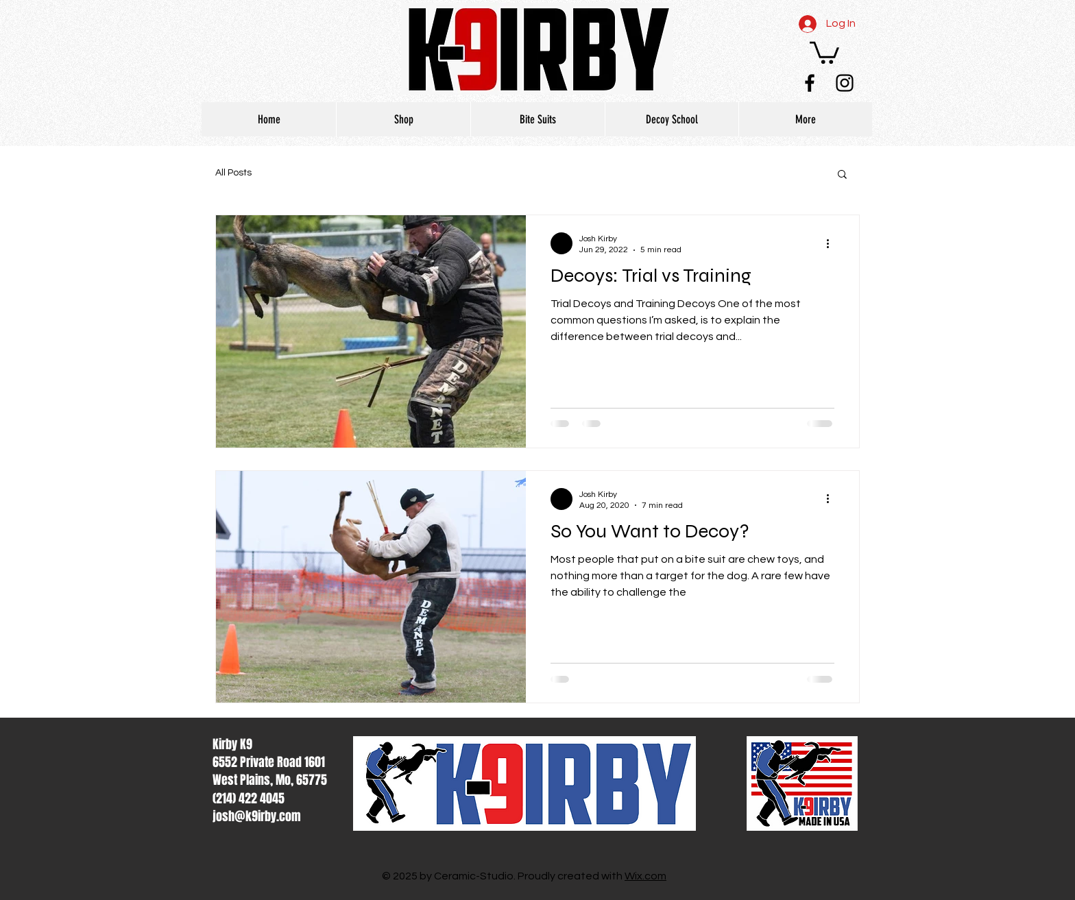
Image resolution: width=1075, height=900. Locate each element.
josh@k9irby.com (257, 816)
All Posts (233, 173)
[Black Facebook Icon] (809, 83)
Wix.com (645, 876)
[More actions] (832, 243)
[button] (824, 51)
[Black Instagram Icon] (844, 83)
